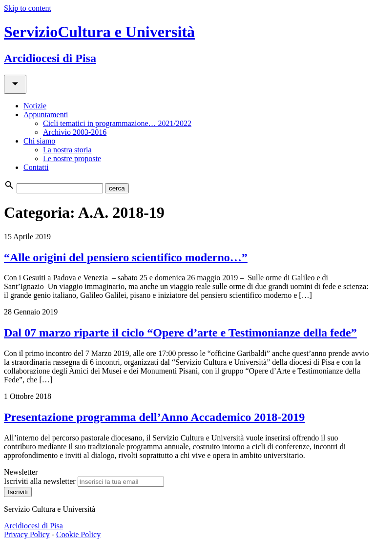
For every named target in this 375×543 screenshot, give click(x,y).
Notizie (34, 106)
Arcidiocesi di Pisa (33, 526)
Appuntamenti (45, 114)
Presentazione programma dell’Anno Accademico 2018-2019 (154, 417)
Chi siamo (39, 141)
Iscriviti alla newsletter (40, 481)
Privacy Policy (27, 534)
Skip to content (27, 8)
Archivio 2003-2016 (74, 132)
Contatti (36, 167)
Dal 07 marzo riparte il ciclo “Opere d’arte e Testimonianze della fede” (180, 332)
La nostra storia (67, 150)
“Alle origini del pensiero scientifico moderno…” (126, 257)
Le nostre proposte (72, 158)
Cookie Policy (78, 534)
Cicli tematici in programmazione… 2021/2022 (117, 123)
